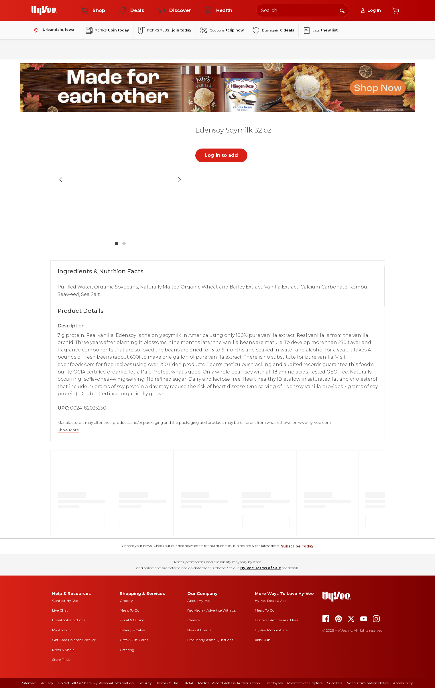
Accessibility (403, 683)
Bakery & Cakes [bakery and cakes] (132, 630)
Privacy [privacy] (47, 683)
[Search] (342, 10)
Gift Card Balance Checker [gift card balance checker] (74, 640)
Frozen (200, 49)
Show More (68, 430)
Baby (266, 49)
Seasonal (292, 49)
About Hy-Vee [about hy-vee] (198, 600)
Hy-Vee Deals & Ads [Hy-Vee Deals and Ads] (270, 600)
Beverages (120, 49)
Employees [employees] (274, 683)
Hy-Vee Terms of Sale (260, 568)
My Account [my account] (62, 630)
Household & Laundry (161, 49)
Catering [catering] (127, 650)
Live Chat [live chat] (60, 610)
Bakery (42, 49)
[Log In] (370, 10)
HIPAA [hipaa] (188, 683)
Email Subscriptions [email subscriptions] (68, 620)
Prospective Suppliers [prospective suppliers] (304, 683)
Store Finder (62, 659)
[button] (120, 179)
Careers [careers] (193, 620)
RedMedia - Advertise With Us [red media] (211, 610)
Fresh (66, 49)
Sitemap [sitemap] (29, 683)
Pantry (91, 49)
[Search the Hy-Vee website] (302, 10)
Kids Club (262, 640)
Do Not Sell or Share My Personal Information (96, 683)
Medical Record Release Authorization (229, 683)
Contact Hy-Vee (65, 600)
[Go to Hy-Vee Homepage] (44, 10)
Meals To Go (129, 610)
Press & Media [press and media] (63, 650)
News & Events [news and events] (199, 630)
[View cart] (396, 10)
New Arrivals (324, 49)
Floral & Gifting (132, 620)
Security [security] (145, 683)
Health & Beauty (234, 49)
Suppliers (334, 683)
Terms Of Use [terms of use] (167, 683)
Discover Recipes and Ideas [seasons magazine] (276, 620)
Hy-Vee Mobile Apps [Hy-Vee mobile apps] (271, 630)
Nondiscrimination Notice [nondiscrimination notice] (368, 683)
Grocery (126, 600)
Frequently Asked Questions (210, 640)
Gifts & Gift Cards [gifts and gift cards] (134, 640)
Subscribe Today (297, 546)
